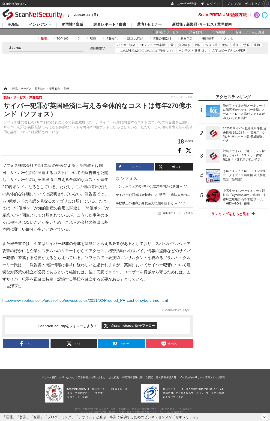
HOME (13, 24)
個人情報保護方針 (166, 377)
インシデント (40, 24)
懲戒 (246, 45)
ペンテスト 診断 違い (193, 50)
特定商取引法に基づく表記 (137, 377)
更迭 (225, 45)
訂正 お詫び (135, 38)
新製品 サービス (167, 32)
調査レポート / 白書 (109, 24)
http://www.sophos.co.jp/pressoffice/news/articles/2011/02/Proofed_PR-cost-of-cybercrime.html (85, 300)
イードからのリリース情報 (195, 377)
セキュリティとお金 (249, 32)
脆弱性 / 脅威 (72, 24)
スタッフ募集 (217, 377)
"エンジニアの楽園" (153, 45)
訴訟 (198, 45)
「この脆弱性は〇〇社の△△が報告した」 (145, 50)
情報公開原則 (162, 38)
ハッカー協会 (126, 45)
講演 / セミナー (149, 24)
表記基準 (208, 38)
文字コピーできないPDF (228, 50)
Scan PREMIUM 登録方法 (222, 14)
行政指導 (211, 45)
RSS (93, 38)
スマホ (228, 38)
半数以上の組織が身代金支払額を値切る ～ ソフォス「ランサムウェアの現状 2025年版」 (180, 203)
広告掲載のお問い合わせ (92, 377)
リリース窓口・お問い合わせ (58, 377)
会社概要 (114, 377)
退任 (236, 45)
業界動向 (195, 32)
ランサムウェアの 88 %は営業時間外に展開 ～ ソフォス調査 (159, 186)
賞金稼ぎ (184, 45)
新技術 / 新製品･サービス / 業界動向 (202, 24)
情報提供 (112, 38)
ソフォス (129, 178)
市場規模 (218, 32)
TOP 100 (63, 38)
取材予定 (186, 38)
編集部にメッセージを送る (178, 213)
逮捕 (257, 45)
